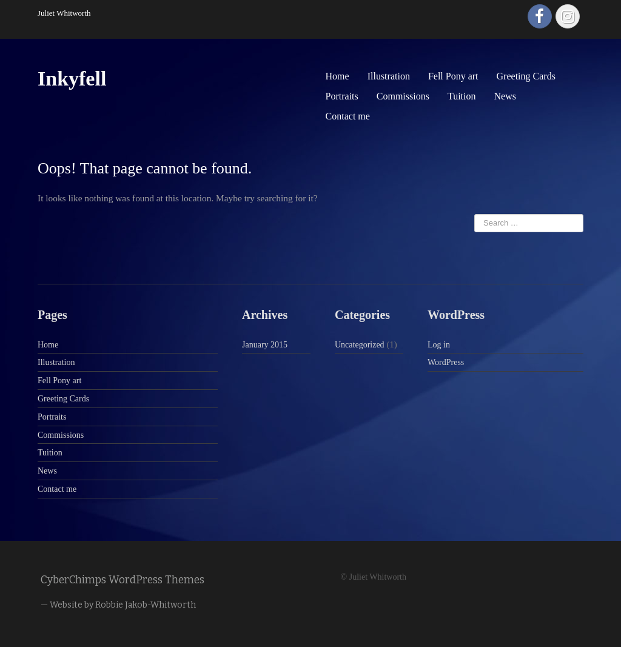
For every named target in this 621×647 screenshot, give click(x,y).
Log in (439, 344)
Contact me (348, 116)
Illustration (389, 76)
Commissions (403, 96)
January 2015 (264, 344)
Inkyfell (72, 78)
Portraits (342, 96)
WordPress (446, 362)
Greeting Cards (526, 76)
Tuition (462, 96)
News (504, 96)
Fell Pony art (453, 76)
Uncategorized (359, 344)
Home (337, 76)
